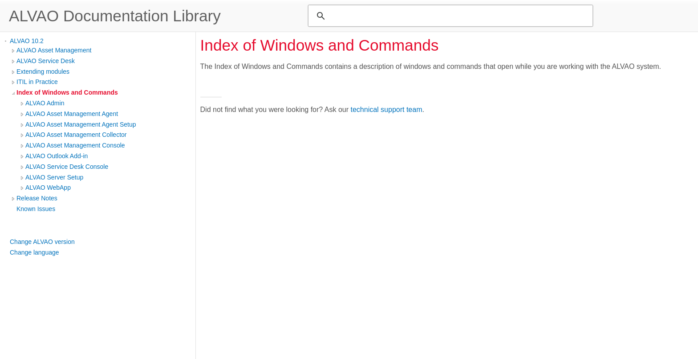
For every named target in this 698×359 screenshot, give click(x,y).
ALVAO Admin (44, 103)
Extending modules (42, 71)
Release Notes (36, 198)
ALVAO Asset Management (53, 50)
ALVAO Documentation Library (115, 15)
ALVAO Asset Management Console (75, 145)
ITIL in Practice (37, 81)
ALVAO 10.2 (27, 40)
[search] (449, 16)
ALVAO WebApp (48, 187)
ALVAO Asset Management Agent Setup (80, 124)
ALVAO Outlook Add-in (56, 156)
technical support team (386, 109)
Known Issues (35, 208)
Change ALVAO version (42, 241)
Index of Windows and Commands (67, 92)
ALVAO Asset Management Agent (71, 113)
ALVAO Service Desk (45, 60)
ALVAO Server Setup (54, 177)
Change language (34, 252)
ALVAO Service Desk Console (66, 166)
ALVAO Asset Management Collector (75, 134)
